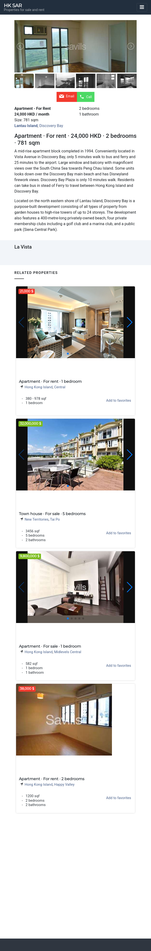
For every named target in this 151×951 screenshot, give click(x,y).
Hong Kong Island (39, 387)
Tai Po (55, 519)
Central (59, 387)
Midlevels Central (67, 652)
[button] (129, 322)
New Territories (37, 519)
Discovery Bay (51, 125)
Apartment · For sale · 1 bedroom (50, 646)
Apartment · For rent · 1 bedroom (50, 381)
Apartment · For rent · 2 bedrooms (51, 779)
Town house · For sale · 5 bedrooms (52, 514)
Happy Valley (64, 784)
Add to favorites (118, 400)
